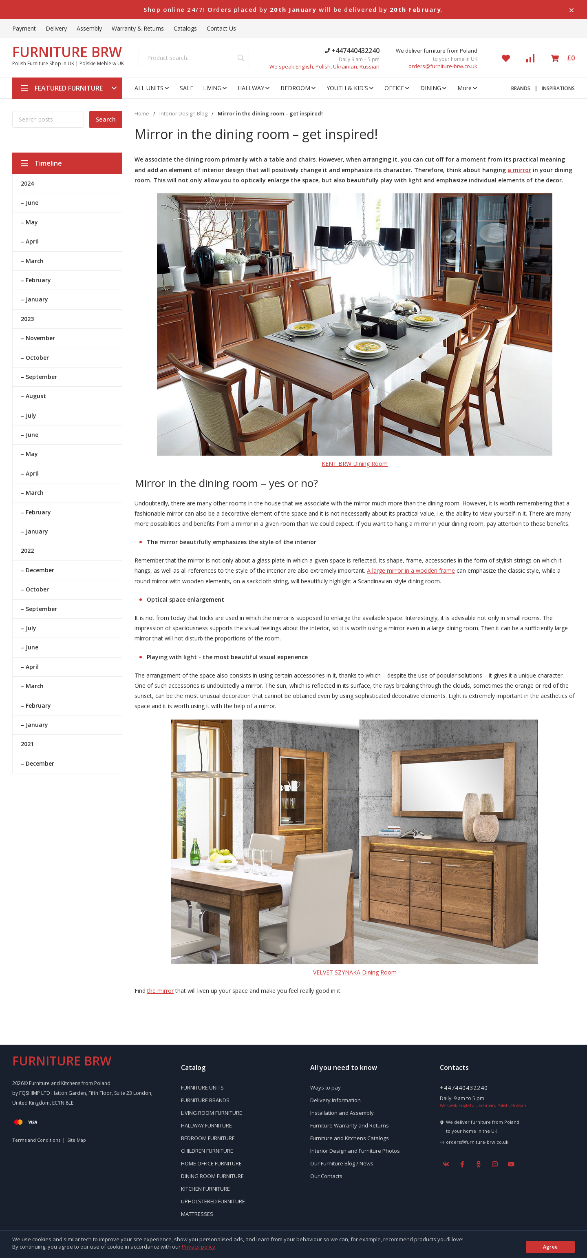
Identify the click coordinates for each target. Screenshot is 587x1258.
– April (30, 241)
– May (29, 222)
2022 (27, 550)
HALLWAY (254, 88)
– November (38, 338)
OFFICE (397, 88)
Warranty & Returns (138, 28)
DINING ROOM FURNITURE (212, 1176)
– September (39, 377)
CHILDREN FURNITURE (207, 1150)
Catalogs (185, 28)
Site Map (76, 1140)
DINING (434, 88)
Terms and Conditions (36, 1140)
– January (34, 299)
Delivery (56, 28)
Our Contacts (326, 1176)
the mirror (160, 990)
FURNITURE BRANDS (205, 1100)
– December (37, 570)
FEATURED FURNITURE (69, 88)
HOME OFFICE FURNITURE (211, 1163)
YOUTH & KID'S (351, 88)
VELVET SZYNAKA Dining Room (355, 972)
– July (28, 415)
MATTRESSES (197, 1214)
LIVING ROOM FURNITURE (211, 1112)
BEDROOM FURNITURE (208, 1138)
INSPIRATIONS (558, 88)
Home (142, 113)
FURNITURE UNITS (202, 1087)
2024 (27, 183)
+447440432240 (352, 50)
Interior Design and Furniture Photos (355, 1150)
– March (32, 261)
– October (35, 357)
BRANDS (520, 88)
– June (29, 202)
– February (36, 280)
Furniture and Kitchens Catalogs (349, 1138)
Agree (550, 1246)
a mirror (519, 170)
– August (33, 396)
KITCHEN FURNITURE (205, 1188)
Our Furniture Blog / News (341, 1163)
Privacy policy (198, 1246)
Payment (24, 28)
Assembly (89, 28)
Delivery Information (335, 1100)
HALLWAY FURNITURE (206, 1125)
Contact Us (221, 28)
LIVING (215, 88)
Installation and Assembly (342, 1112)
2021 (27, 744)
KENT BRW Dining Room (355, 463)
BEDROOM (298, 88)
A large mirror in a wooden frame (411, 570)
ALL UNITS (152, 88)
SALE (186, 88)
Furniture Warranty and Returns (349, 1125)
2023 (27, 319)
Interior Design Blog (183, 113)
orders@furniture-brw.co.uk (442, 66)
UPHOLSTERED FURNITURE (213, 1201)
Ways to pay (325, 1087)
